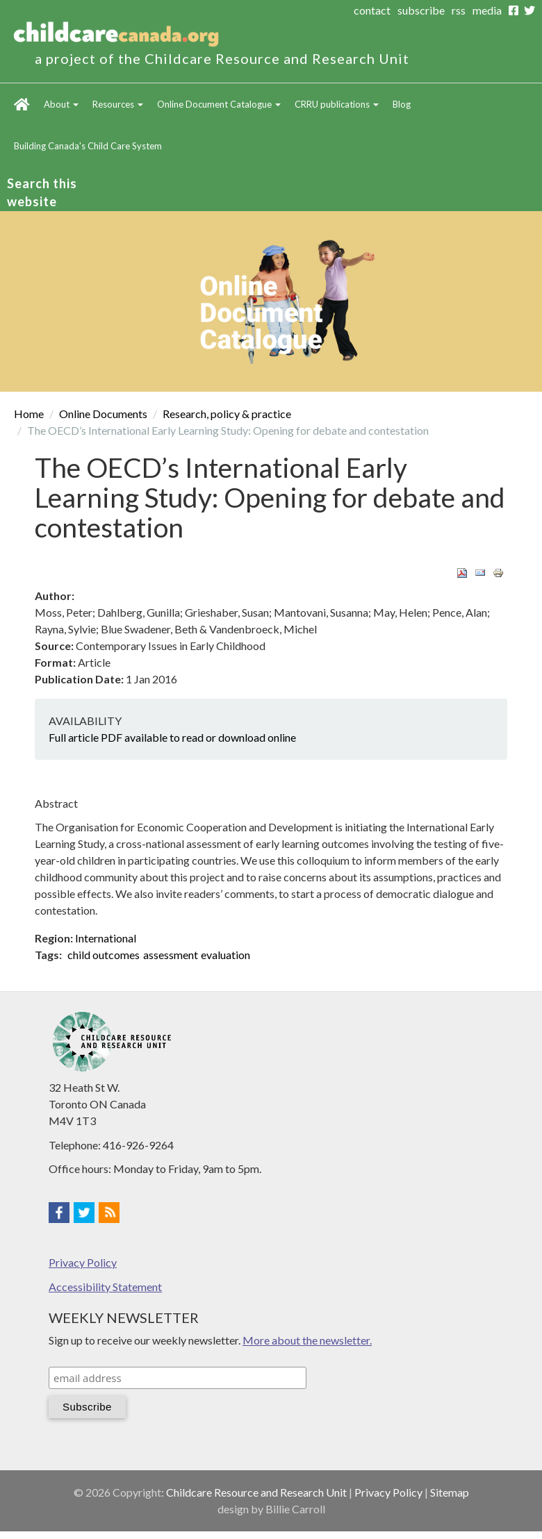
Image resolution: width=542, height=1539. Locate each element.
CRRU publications (337, 104)
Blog (402, 104)
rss (459, 10)
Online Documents (103, 413)
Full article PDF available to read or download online (172, 737)
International (105, 938)
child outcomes (103, 954)
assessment (170, 954)
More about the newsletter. (307, 1340)
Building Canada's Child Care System (88, 145)
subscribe (421, 10)
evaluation (225, 954)
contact (372, 10)
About (61, 104)
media (487, 10)
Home (22, 104)
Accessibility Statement (105, 1286)
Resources (117, 104)
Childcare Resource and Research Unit (256, 1492)
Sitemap (449, 1492)
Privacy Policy (83, 1262)
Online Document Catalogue (219, 104)
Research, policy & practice (227, 413)
